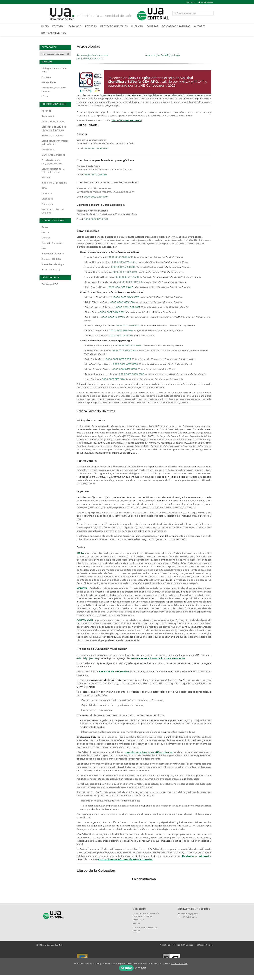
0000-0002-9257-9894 (96, 196)
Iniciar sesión (205, 2)
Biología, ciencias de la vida (54, 70)
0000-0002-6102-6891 (128, 307)
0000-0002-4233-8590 (125, 364)
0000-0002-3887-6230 (125, 272)
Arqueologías (49, 116)
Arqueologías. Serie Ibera (90, 58)
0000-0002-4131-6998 (130, 345)
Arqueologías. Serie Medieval (92, 55)
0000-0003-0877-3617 (121, 335)
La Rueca (47, 193)
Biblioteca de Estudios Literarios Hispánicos (54, 128)
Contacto (190, 2)
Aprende (46, 110)
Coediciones (49, 149)
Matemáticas (49, 82)
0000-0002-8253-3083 (118, 359)
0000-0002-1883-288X (122, 302)
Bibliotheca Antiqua (52, 135)
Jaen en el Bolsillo (51, 259)
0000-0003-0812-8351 (131, 282)
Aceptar (126, 968)
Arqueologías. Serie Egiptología (162, 55)
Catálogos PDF (50, 284)
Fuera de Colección (52, 243)
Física (45, 96)
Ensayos (46, 237)
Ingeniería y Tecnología (54, 182)
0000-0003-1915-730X (113, 317)
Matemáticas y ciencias (55, 54)
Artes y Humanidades (53, 121)
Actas (45, 227)
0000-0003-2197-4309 (121, 330)
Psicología (47, 204)
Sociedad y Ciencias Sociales (53, 211)
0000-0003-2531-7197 (95, 174)
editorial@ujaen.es (87, 658)
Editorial (58, 26)
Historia (46, 177)
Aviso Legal (165, 945)
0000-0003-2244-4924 (124, 262)
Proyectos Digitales (114, 26)
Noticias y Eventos (53, 33)
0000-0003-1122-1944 (113, 379)
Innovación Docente (53, 253)
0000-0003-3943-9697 (126, 297)
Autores (200, 26)
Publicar (137, 26)
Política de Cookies (204, 945)
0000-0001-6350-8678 (124, 369)
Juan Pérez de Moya (53, 264)
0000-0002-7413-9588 (127, 277)
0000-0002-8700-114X (96, 219)
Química (46, 77)
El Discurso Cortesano (53, 154)
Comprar (152, 26)
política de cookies (179, 963)
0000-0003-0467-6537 (96, 148)
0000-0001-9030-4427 (120, 287)
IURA (44, 188)
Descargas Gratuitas (176, 26)
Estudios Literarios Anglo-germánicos (52, 162)
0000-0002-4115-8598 (123, 267)
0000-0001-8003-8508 (131, 374)
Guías (45, 248)
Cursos (45, 232)
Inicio (45, 26)
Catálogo (75, 26)
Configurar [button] (140, 967)
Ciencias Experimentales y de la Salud (55, 142)
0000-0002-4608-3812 (120, 257)
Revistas (91, 26)
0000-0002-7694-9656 (112, 312)
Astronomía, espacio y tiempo (54, 89)
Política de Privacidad (183, 945)
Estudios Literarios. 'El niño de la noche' (53, 170)
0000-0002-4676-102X (128, 325)
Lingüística (47, 198)
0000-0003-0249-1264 (124, 350)
